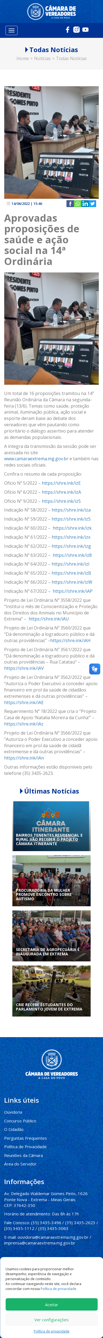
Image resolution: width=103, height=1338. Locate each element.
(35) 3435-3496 (46, 1222)
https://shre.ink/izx (71, 537)
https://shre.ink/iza (71, 510)
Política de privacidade (58, 1288)
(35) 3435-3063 (53, 1228)
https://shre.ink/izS (71, 519)
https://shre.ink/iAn (24, 758)
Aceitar (51, 1304)
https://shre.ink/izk (72, 528)
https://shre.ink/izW (72, 582)
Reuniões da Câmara (23, 1155)
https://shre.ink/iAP (73, 591)
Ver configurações (51, 1319)
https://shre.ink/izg (71, 546)
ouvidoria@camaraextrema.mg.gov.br (53, 1236)
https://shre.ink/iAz (23, 724)
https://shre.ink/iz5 (61, 501)
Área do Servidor (20, 1163)
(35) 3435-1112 (19, 1228)
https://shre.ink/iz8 (72, 555)
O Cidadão (14, 1129)
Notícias (42, 58)
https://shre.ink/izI (71, 564)
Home (22, 58)
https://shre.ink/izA (61, 492)
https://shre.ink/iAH (70, 640)
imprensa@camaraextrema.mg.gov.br (39, 1242)
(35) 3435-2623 (80, 1222)
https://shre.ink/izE (61, 483)
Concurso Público (20, 1120)
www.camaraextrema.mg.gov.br (36, 458)
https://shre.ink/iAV (24, 668)
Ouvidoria (13, 1111)
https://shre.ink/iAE (24, 702)
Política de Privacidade (25, 1146)
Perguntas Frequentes (25, 1138)
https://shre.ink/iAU (49, 619)
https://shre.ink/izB (71, 573)
